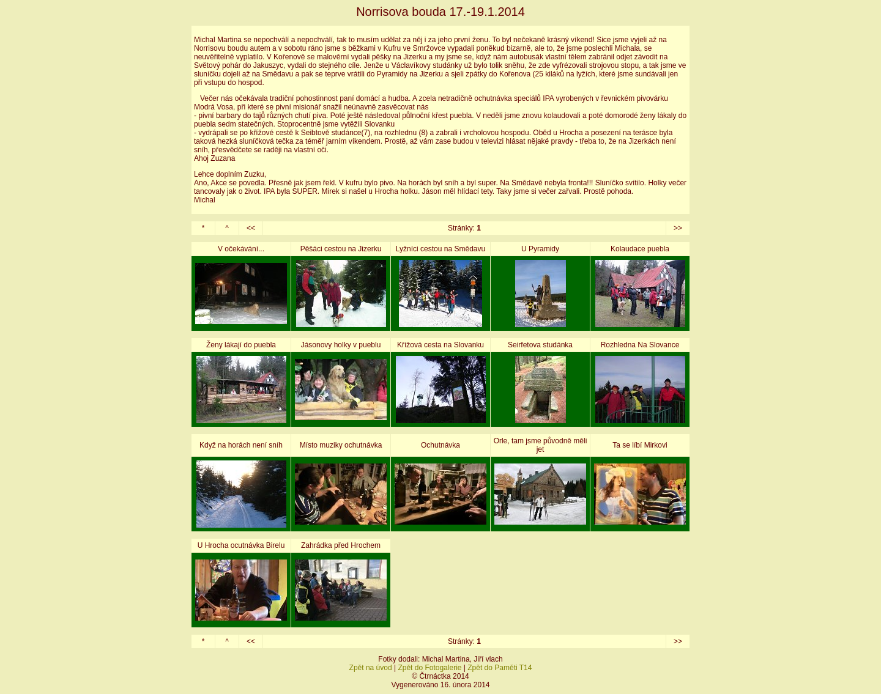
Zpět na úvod (370, 667)
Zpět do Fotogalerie (429, 667)
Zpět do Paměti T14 (499, 667)
